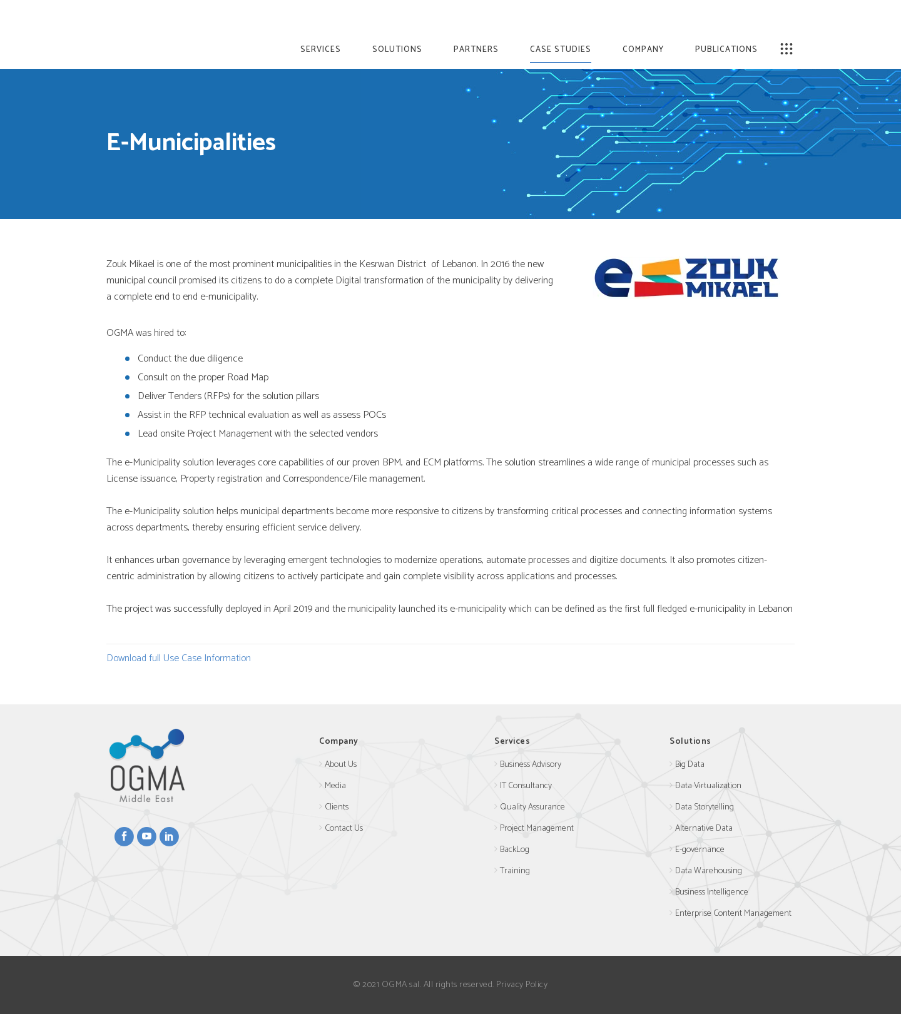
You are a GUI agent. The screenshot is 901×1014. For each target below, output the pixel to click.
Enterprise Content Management (733, 913)
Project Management (537, 828)
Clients (337, 807)
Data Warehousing (708, 871)
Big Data (690, 765)
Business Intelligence (711, 892)
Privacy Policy (521, 985)
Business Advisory (530, 765)
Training (515, 871)
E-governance (700, 850)
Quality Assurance (532, 807)
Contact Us (344, 828)
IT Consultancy (526, 786)
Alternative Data (704, 828)
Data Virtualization (708, 786)
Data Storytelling (704, 807)
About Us (341, 765)
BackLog (514, 850)
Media (335, 786)
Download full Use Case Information (178, 658)
